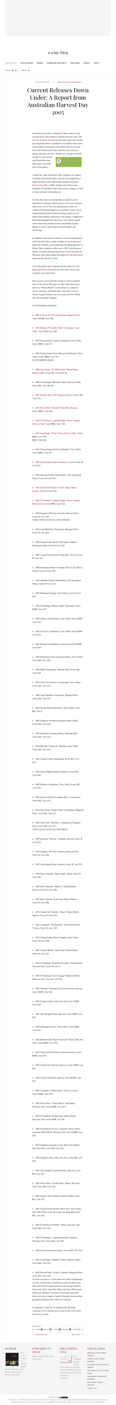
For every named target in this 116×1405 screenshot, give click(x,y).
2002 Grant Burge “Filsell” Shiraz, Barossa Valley (57, 439)
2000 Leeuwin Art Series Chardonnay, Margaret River (58, 321)
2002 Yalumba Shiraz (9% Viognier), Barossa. (55, 401)
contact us (70, 1402)
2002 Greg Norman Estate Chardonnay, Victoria (56, 468)
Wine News (75, 69)
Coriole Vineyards (72, 257)
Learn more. (64, 1378)
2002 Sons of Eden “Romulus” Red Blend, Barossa (57, 413)
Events (87, 69)
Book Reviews (27, 69)
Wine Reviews (11, 69)
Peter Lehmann (48, 275)
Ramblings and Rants (56, 69)
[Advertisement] (58, 16)
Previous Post (40, 1340)
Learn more (15, 1374)
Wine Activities (63, 88)
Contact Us (92, 1388)
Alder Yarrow (32, 1400)
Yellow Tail (47, 146)
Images (40, 69)
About (97, 69)
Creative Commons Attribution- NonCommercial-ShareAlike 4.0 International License (79, 1400)
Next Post (77, 1340)
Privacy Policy (99, 1402)
